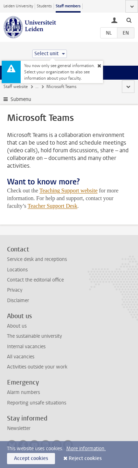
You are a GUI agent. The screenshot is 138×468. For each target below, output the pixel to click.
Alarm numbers (23, 392)
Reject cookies (85, 458)
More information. (86, 448)
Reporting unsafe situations (36, 403)
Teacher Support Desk (52, 206)
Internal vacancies (26, 346)
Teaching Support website (69, 190)
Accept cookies (31, 458)
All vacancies (20, 356)
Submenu (21, 99)
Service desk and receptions (37, 259)
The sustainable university (34, 336)
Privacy (14, 290)
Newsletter (18, 428)
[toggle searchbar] (128, 19)
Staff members (68, 6)
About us (17, 326)
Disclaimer (18, 300)
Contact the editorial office (35, 280)
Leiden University (18, 6)
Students (44, 6)
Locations (17, 269)
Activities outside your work (37, 367)
